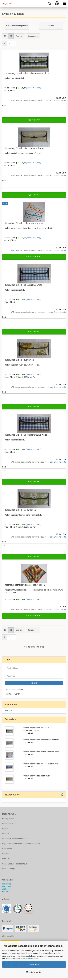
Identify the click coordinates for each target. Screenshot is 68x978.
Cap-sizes (6, 854)
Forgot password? (12, 694)
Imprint (5, 828)
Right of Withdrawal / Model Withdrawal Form (21, 844)
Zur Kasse (6, 889)
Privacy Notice (32, 959)
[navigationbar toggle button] (64, 3)
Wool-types (7, 849)
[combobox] (19, 36)
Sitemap (8, 710)
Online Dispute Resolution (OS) (15, 864)
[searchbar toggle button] (49, 3)
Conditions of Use (9, 823)
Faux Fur (5, 859)
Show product (34, 257)
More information (34, 972)
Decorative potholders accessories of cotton (24, 585)
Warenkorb (6, 884)
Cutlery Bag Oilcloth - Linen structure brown (24, 148)
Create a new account (14, 689)
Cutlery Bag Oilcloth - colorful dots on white (24, 223)
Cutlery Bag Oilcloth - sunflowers (19, 360)
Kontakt (5, 891)
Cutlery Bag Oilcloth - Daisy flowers (20, 510)
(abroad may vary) (33, 88)
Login (34, 683)
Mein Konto (6, 886)
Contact (5, 833)
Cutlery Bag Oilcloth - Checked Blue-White (23, 285)
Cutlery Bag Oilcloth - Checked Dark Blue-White (25, 435)
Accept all (34, 964)
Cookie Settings (8, 868)
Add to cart (34, 120)
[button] (5, 36)
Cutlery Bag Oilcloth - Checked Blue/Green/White (26, 73)
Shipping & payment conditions (15, 838)
